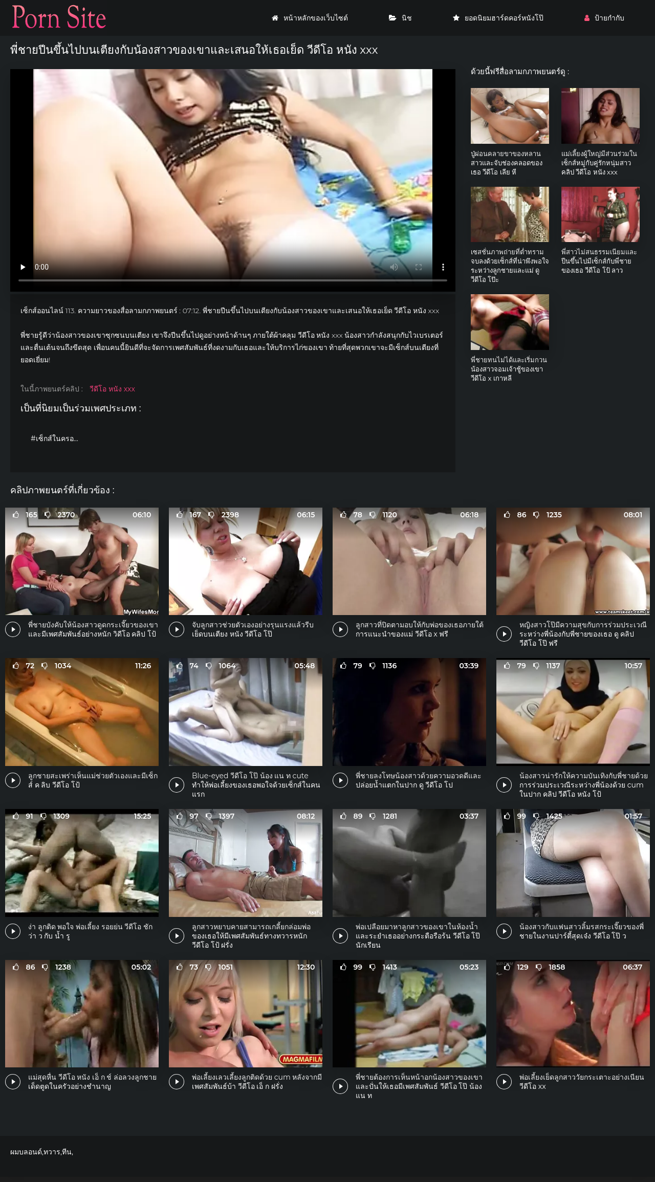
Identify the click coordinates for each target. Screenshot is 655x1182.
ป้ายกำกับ (604, 18)
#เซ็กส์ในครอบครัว (58, 438)
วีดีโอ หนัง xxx (112, 388)
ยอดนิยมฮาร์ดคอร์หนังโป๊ (498, 18)
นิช (400, 18)
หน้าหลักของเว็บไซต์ (310, 18)
